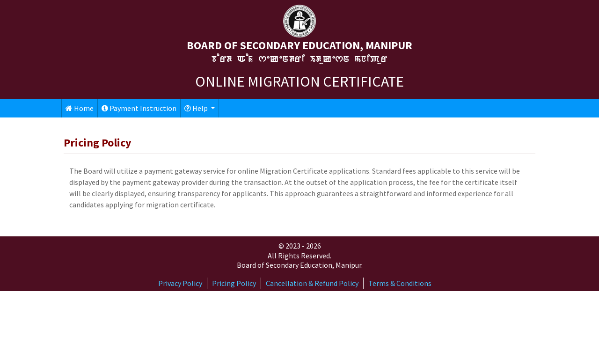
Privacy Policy (180, 283)
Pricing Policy (234, 283)
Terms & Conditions (399, 283)
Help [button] (196, 108)
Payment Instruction (139, 108)
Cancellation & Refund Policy (312, 283)
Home (80, 108)
